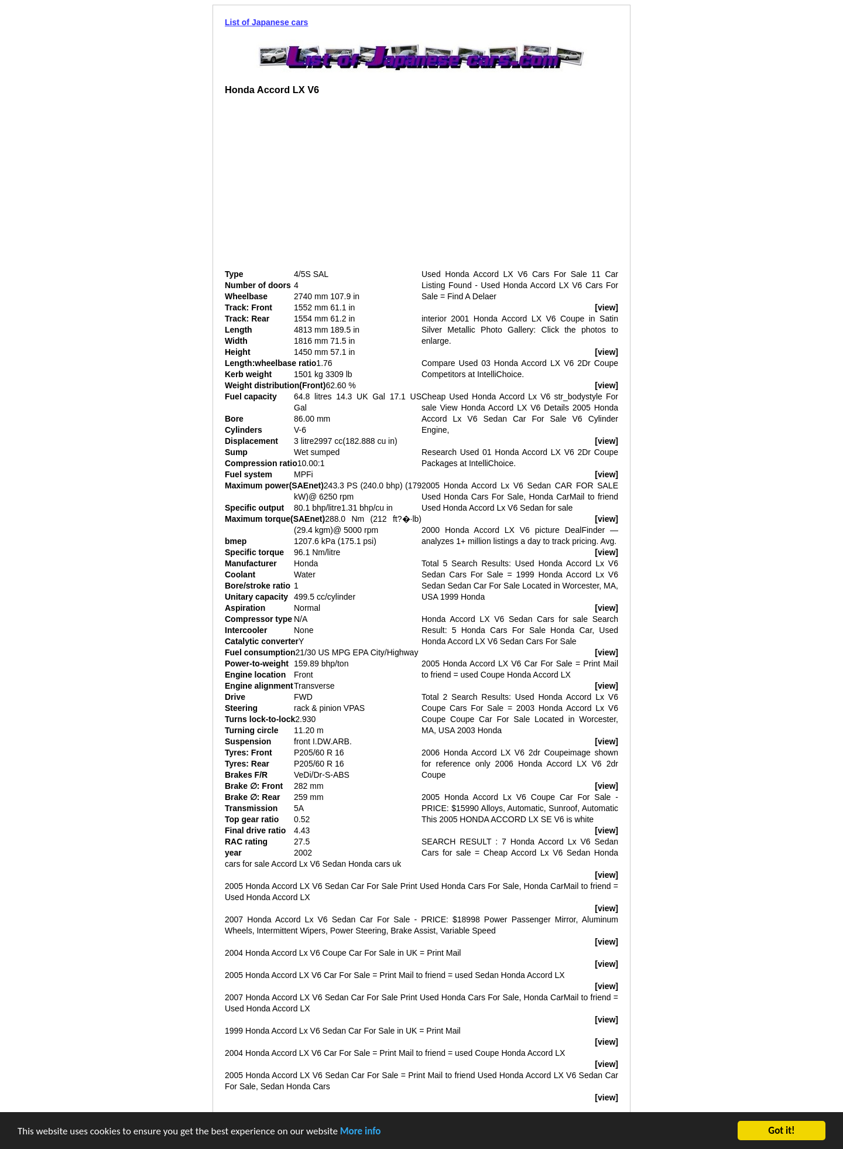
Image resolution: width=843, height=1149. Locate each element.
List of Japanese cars (266, 22)
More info (360, 1132)
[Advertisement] (323, 187)
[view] (606, 307)
